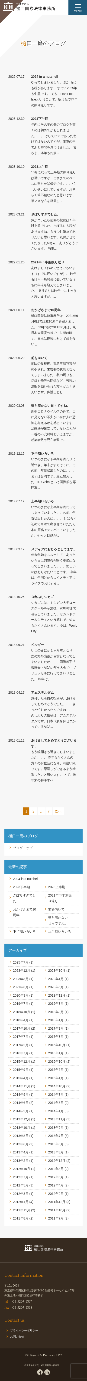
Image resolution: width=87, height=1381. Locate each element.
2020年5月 (56, 987)
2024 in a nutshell (44, 76)
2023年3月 (21, 979)
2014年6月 (21, 1103)
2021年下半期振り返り (47, 262)
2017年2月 (21, 1045)
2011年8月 (21, 1218)
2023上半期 (39, 166)
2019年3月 (56, 1003)
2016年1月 (56, 1053)
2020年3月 (21, 995)
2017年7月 (21, 1036)
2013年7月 (56, 1136)
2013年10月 (21, 1127)
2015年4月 (21, 1078)
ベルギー (37, 645)
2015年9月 (21, 1070)
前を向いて (39, 358)
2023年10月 (57, 970)
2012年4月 (56, 1185)
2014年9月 (21, 1094)
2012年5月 (21, 1185)
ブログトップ (22, 848)
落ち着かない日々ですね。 (50, 405)
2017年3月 (56, 1036)
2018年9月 (56, 1012)
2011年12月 (57, 1202)
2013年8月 (21, 1136)
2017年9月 (56, 1028)
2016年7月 (21, 1053)
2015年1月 (56, 1078)
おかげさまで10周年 (46, 310)
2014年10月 (57, 1086)
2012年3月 (21, 1194)
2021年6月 (21, 987)
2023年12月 (21, 970)
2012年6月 (56, 1177)
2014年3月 (56, 1103)
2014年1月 (56, 1111)
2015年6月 (56, 1070)
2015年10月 (57, 1061)
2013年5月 (56, 1144)
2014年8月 (56, 1094)
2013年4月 (21, 1152)
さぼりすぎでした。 (45, 214)
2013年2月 (21, 1161)
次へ (58, 811)
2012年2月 (56, 1194)
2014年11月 (21, 1086)
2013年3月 (56, 1152)
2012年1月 (21, 1202)
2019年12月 (57, 995)
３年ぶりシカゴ (42, 597)
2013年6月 (21, 1144)
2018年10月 (21, 1012)
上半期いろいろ (42, 501)
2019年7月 (21, 1003)
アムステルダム (42, 692)
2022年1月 (56, 979)
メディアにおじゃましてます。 (54, 549)
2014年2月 (21, 1111)
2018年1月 (56, 1020)
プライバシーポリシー (24, 1330)
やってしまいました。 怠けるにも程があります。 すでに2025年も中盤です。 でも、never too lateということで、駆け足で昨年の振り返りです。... (54, 94)
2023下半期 (39, 119)
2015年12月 (21, 1061)
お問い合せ (17, 1336)
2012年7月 (21, 1177)
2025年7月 (21, 962)
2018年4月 (21, 1020)
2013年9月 (56, 1127)
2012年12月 (57, 1161)
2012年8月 (56, 1169)
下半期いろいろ (42, 453)
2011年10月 (57, 1210)
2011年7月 (56, 1218)
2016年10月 (57, 1045)
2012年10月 (21, 1169)
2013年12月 (21, 1119)
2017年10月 (21, 1028)
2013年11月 (57, 1119)
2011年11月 (21, 1210)
